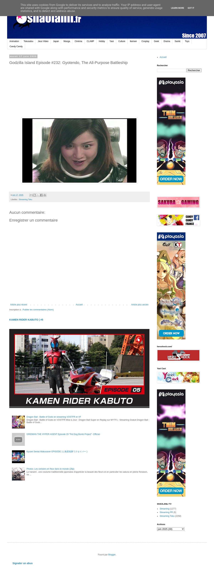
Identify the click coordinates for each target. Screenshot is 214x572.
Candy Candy (16, 46)
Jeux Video (43, 41)
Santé (177, 41)
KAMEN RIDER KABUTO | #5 (26, 319)
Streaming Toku (25, 199)
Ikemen (133, 41)
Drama (167, 41)
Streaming (164, 508)
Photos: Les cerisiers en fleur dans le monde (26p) (50, 469)
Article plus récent (18, 304)
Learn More (177, 8)
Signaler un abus (22, 563)
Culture (121, 41)
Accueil (79, 304)
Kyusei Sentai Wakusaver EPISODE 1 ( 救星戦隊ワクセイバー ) (57, 451)
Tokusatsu (28, 41)
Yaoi (111, 41)
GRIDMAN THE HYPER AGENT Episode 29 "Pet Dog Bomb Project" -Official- (63, 434)
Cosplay (145, 41)
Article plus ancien (140, 304)
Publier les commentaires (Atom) (38, 309)
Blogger (112, 554)
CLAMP (90, 41)
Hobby (102, 41)
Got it (191, 8)
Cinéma (78, 41)
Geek (156, 41)
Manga (66, 41)
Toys (187, 41)
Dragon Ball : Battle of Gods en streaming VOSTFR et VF (54, 417)
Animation (14, 41)
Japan (56, 41)
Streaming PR (166, 512)
